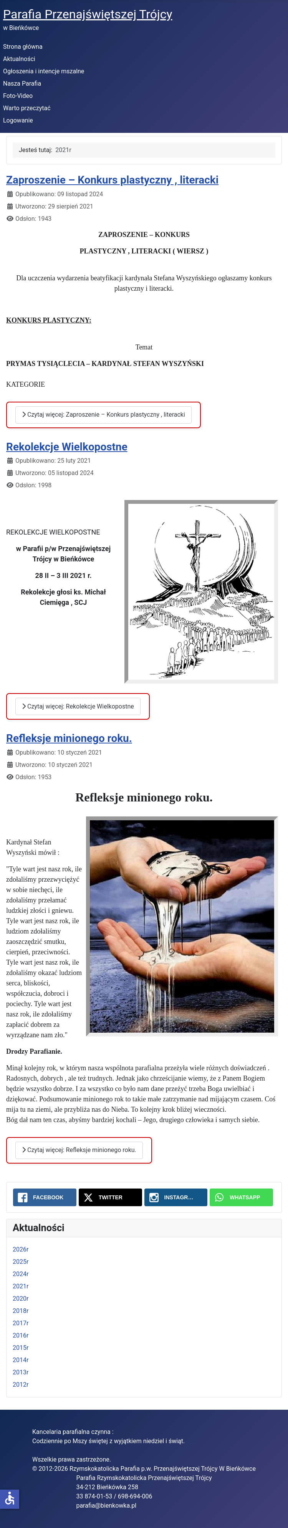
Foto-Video (18, 95)
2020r (20, 1298)
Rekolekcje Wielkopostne (66, 446)
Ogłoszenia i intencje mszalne (43, 71)
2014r (20, 1360)
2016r (20, 1335)
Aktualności (19, 59)
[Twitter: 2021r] (110, 1197)
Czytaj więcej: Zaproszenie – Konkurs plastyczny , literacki (103, 414)
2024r (20, 1274)
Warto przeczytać (27, 108)
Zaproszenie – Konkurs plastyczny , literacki (112, 180)
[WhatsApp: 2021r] (241, 1197)
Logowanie (18, 120)
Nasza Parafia (22, 83)
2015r (20, 1347)
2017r (20, 1323)
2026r (20, 1249)
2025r (20, 1261)
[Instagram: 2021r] (176, 1197)
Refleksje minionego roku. (69, 738)
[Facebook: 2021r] (44, 1197)
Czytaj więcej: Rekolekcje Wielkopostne (78, 706)
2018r (20, 1310)
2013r (20, 1372)
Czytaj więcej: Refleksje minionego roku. (79, 1150)
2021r (20, 1286)
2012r (20, 1384)
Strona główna (23, 46)
